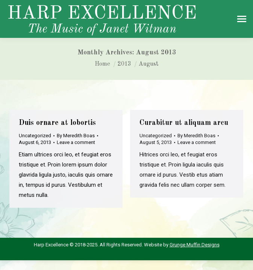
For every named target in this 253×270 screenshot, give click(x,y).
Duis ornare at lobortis (57, 123)
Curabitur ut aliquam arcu (183, 123)
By (76, 135)
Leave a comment (76, 142)
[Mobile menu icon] (241, 19)
